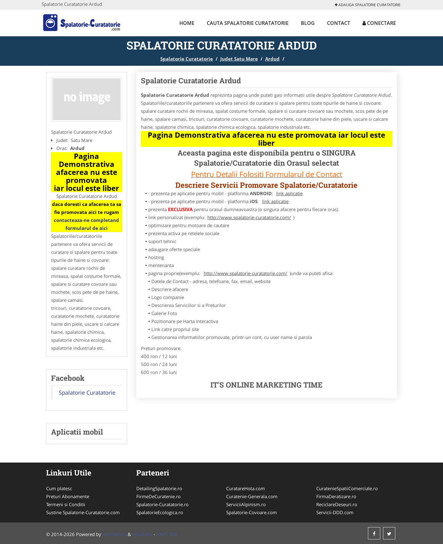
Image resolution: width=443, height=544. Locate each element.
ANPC (162, 534)
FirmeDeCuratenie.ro (158, 496)
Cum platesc (59, 488)
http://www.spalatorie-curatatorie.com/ (249, 217)
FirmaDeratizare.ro (336, 496)
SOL (174, 534)
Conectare (379, 23)
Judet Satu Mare (239, 59)
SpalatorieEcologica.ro (159, 512)
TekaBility (142, 534)
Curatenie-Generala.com (251, 496)
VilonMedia (114, 534)
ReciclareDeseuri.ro (336, 504)
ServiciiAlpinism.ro (246, 504)
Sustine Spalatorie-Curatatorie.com (83, 512)
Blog (308, 23)
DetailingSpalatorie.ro (159, 488)
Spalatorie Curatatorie (186, 59)
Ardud (272, 59)
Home (186, 23)
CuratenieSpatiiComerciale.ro (347, 488)
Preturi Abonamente (67, 496)
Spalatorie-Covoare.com (251, 512)
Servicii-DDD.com (334, 512)
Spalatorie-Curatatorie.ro (162, 504)
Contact (338, 23)
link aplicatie (289, 193)
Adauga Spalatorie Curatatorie (368, 4)
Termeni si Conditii (65, 504)
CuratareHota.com (245, 488)
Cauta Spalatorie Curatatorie (248, 23)
